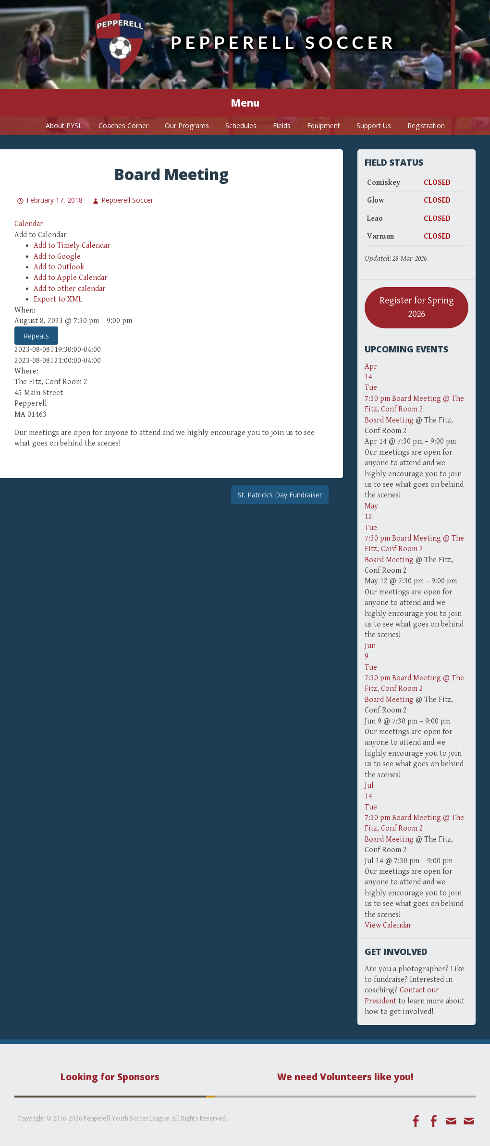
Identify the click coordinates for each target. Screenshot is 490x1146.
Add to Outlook (59, 267)
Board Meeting (389, 420)
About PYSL (64, 125)
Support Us (373, 125)
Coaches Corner (123, 125)
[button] (40, 235)
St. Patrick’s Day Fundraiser (280, 494)
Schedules (241, 125)
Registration (426, 125)
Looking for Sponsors (110, 1077)
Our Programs (187, 125)
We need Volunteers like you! (345, 1077)
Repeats (36, 335)
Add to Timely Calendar (72, 245)
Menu (245, 102)
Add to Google (57, 256)
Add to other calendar (70, 288)
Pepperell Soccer (283, 42)
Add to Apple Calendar (71, 277)
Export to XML (58, 299)
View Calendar (388, 925)
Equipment (323, 125)
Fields (282, 125)
